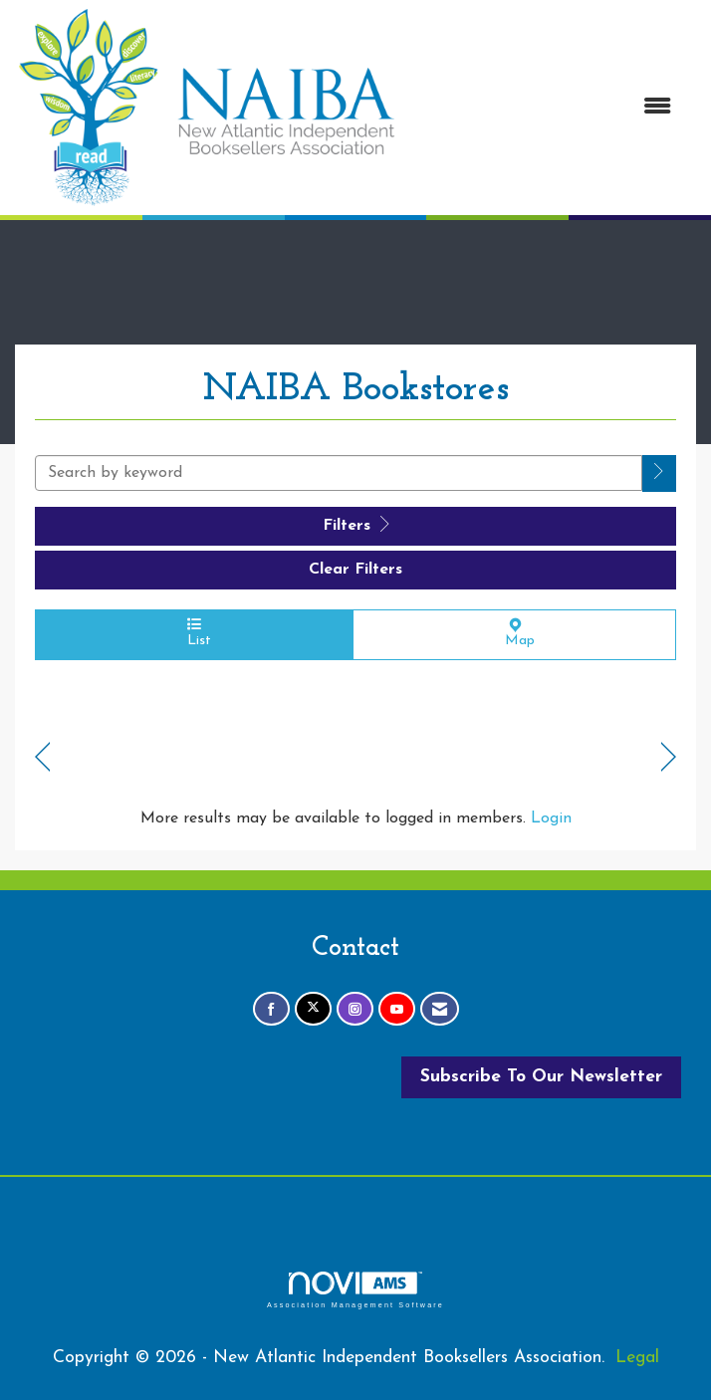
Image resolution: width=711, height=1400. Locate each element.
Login (551, 818)
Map (514, 633)
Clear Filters (355, 570)
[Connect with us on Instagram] (355, 1009)
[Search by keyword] (338, 473)
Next (668, 758)
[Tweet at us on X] (313, 1009)
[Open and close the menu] (544, 108)
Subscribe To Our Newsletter (541, 1076)
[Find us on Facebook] (271, 1009)
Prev (42, 758)
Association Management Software (355, 1290)
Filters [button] (356, 525)
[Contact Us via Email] (439, 1009)
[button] (659, 473)
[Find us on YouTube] (396, 1009)
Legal (637, 1357)
